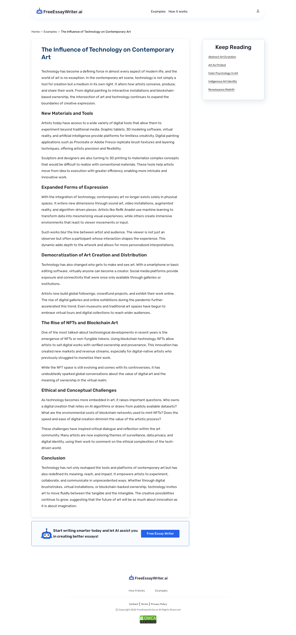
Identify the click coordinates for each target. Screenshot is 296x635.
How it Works (137, 590)
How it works (178, 11)
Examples (158, 11)
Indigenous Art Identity (222, 81)
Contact (133, 604)
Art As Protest (217, 65)
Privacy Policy (159, 604)
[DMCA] (148, 619)
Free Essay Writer (160, 533)
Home (35, 31)
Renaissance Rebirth (221, 89)
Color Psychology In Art (223, 73)
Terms (144, 604)
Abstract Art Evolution (222, 57)
